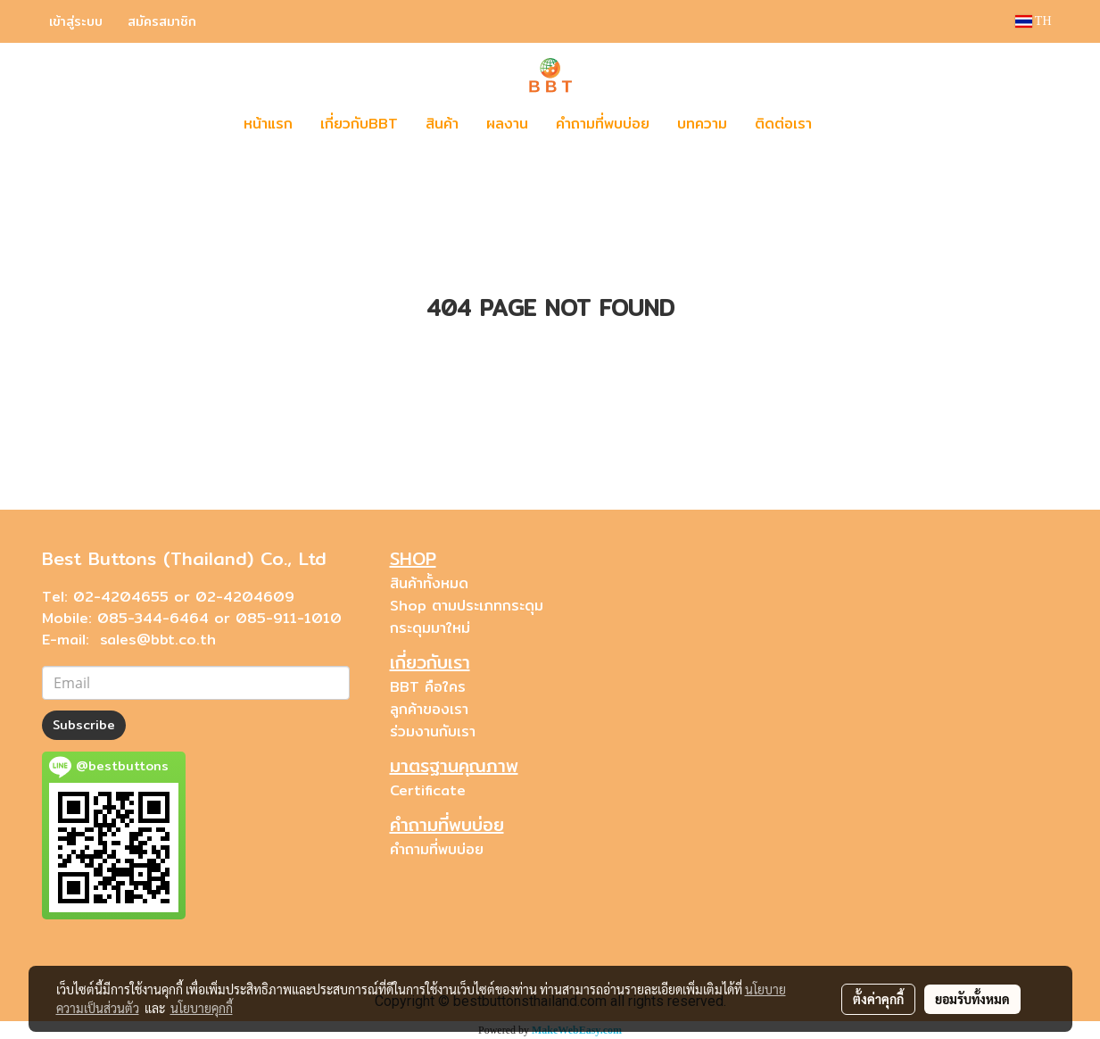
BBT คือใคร (428, 687)
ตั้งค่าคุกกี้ (878, 999)
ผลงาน (507, 123)
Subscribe (84, 725)
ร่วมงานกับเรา (433, 731)
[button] (852, 124)
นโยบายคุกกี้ (201, 1008)
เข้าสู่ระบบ (76, 21)
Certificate (428, 790)
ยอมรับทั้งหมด (972, 999)
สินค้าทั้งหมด (429, 583)
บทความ (702, 123)
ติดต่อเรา (783, 123)
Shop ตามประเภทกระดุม (466, 605)
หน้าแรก (268, 123)
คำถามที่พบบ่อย (602, 123)
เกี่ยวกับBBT (359, 123)
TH (1033, 21)
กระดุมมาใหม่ (430, 628)
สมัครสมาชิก (162, 21)
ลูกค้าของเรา (429, 709)
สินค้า (442, 123)
